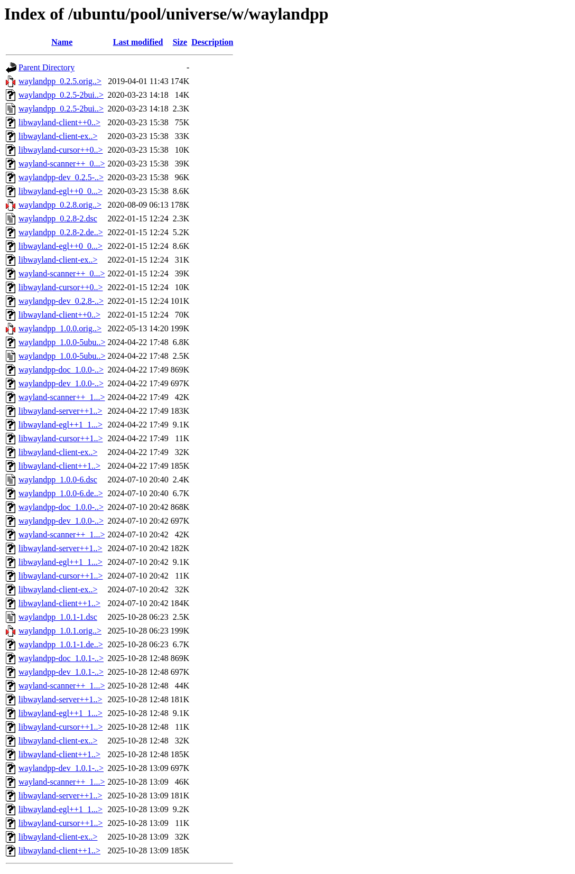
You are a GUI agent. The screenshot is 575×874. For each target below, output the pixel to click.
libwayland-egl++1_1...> (60, 424)
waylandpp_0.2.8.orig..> (59, 204)
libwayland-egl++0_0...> (60, 191)
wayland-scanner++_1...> (61, 397)
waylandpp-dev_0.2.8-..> (61, 300)
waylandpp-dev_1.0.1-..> (61, 671)
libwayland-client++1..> (59, 465)
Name (61, 42)
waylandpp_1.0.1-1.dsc (57, 616)
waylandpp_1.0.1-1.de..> (60, 644)
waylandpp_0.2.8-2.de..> (60, 232)
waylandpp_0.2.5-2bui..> (61, 94)
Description (212, 42)
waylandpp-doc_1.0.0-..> (61, 369)
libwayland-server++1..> (60, 410)
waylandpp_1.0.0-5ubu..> (62, 342)
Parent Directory (46, 67)
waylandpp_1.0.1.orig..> (59, 630)
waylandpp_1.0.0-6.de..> (60, 493)
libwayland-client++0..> (59, 122)
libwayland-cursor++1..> (60, 438)
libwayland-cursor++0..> (60, 149)
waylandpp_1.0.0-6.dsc (57, 479)
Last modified (138, 42)
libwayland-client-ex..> (57, 136)
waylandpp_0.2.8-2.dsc (57, 218)
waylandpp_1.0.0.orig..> (59, 328)
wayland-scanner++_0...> (61, 163)
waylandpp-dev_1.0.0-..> (61, 383)
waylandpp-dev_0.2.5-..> (61, 177)
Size (180, 42)
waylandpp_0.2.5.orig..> (59, 81)
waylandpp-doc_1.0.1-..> (61, 658)
